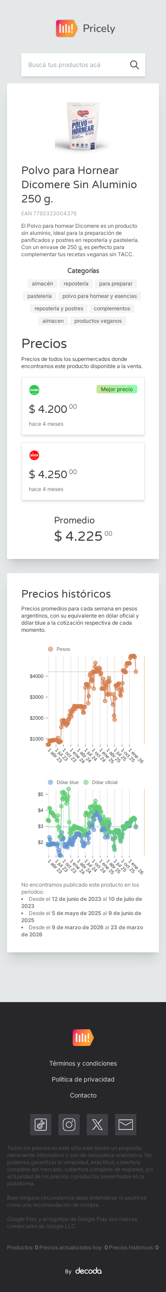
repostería (76, 283)
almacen (53, 320)
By (83, 1271)
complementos (112, 308)
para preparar (115, 283)
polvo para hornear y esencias (99, 296)
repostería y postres (59, 308)
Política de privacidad (83, 1079)
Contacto (83, 1095)
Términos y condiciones (83, 1063)
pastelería (39, 296)
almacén (42, 283)
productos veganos (98, 320)
